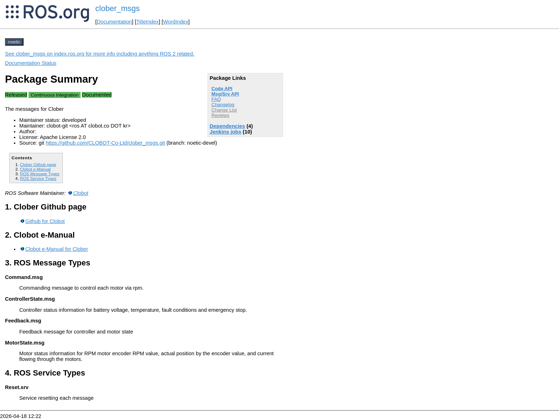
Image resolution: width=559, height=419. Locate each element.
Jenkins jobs (225, 132)
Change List (224, 110)
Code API (221, 88)
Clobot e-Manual (35, 169)
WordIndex (175, 22)
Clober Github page (38, 164)
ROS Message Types (40, 173)
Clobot (80, 193)
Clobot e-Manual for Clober (56, 249)
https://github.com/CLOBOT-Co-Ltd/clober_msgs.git (105, 143)
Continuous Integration (54, 95)
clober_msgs (117, 8)
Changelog (222, 104)
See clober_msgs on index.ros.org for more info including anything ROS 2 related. (99, 54)
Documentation (114, 22)
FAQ (216, 99)
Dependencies (227, 126)
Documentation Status (30, 63)
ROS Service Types (38, 178)
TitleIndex (147, 22)
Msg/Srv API (225, 94)
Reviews (220, 115)
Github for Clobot (45, 221)
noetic (14, 42)
